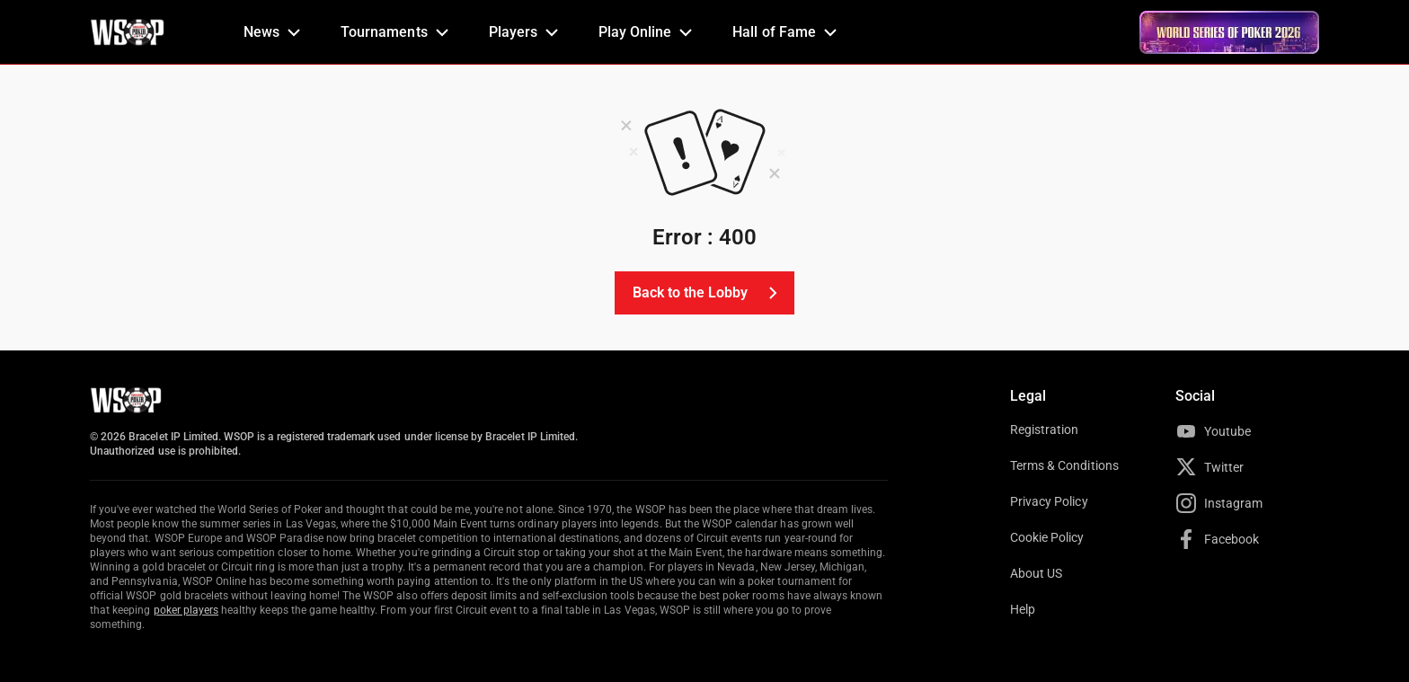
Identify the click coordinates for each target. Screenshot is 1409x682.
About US (1036, 573)
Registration (1044, 429)
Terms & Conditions (1064, 465)
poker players (186, 610)
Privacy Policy (1049, 501)
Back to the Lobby (708, 293)
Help (1022, 609)
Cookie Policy (1047, 537)
